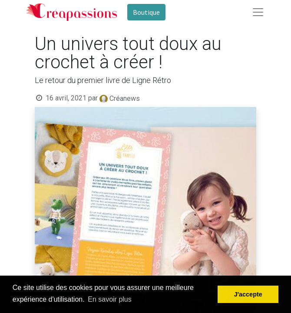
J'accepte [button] (248, 294)
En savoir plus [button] (110, 299)
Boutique (146, 12)
